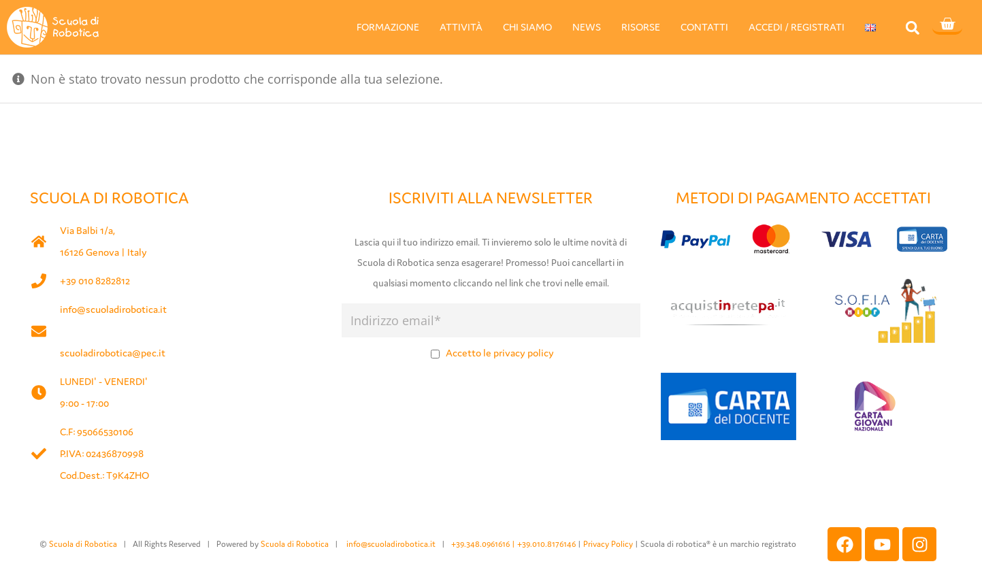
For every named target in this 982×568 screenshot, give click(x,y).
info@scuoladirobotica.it (113, 309)
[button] (912, 27)
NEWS (586, 26)
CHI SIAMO (527, 26)
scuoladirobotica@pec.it (112, 352)
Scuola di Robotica (83, 544)
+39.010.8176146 (547, 544)
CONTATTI (704, 26)
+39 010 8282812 (95, 280)
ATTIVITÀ (461, 26)
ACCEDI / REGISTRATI (797, 26)
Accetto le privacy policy (500, 352)
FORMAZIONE (388, 26)
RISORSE (640, 26)
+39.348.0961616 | (484, 544)
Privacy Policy (608, 544)
